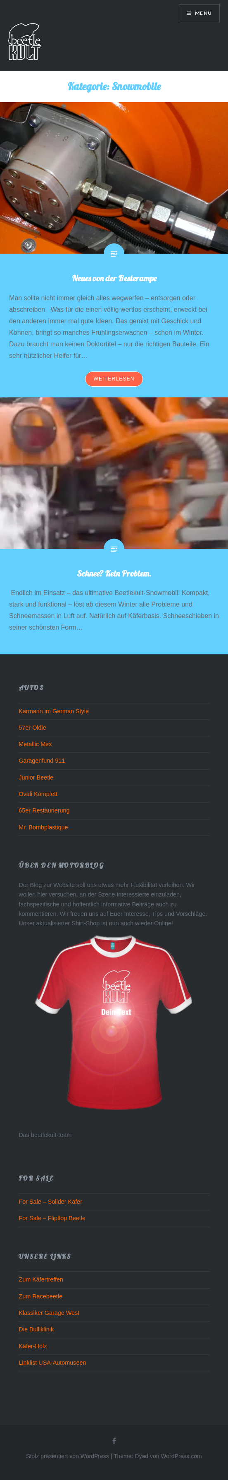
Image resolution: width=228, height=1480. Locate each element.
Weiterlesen (113, 379)
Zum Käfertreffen (41, 1279)
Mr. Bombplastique (43, 827)
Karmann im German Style (54, 711)
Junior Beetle (36, 777)
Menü (203, 13)
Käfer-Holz (33, 1346)
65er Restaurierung (44, 810)
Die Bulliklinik (36, 1329)
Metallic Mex (35, 744)
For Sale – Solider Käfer (50, 1201)
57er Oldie (32, 727)
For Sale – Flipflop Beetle (52, 1218)
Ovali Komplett (38, 794)
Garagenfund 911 (42, 760)
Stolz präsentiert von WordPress (67, 1456)
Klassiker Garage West (49, 1313)
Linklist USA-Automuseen (52, 1362)
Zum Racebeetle (40, 1296)
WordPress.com (181, 1456)
